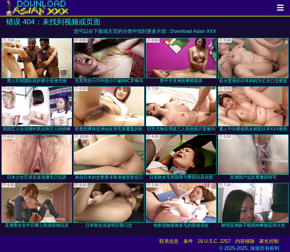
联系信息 (169, 241)
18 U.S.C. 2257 (214, 241)
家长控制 (269, 241)
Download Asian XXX (193, 31)
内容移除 (245, 241)
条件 (188, 241)
